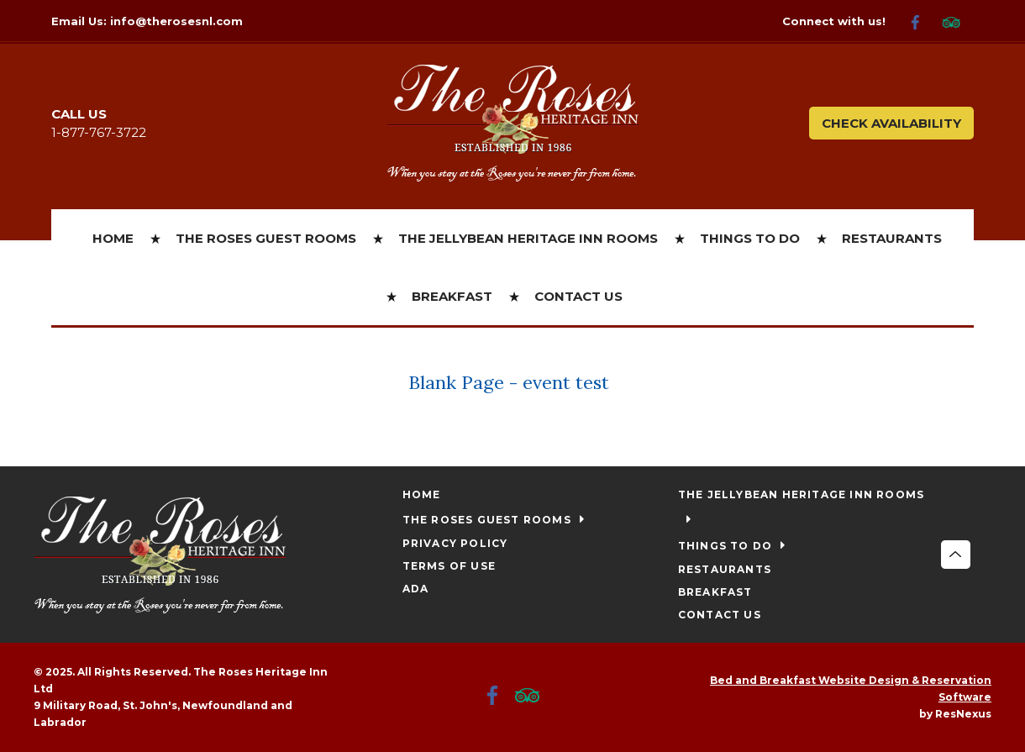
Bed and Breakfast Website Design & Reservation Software (850, 688)
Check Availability (891, 123)
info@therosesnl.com (176, 21)
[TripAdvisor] (958, 21)
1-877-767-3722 (98, 132)
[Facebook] (922, 21)
